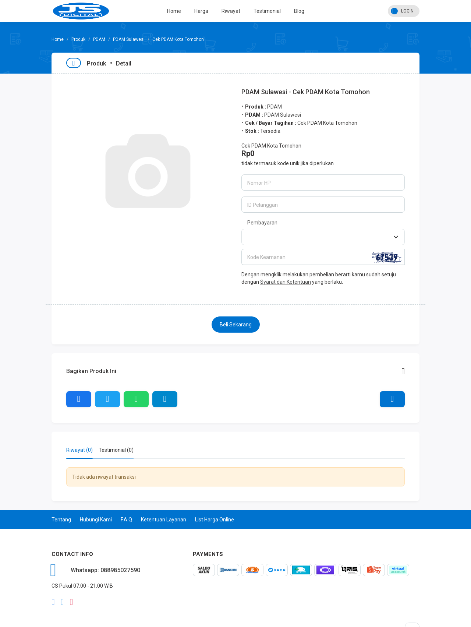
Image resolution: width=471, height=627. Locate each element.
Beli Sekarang (236, 324)
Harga (201, 11)
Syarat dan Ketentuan (285, 282)
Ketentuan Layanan (163, 519)
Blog (299, 11)
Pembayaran (262, 223)
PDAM (99, 39)
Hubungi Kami (96, 519)
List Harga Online (214, 519)
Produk (78, 39)
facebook (53, 602)
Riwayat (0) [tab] (79, 450)
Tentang (61, 519)
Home (174, 11)
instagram (71, 602)
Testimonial (267, 11)
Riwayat (231, 11)
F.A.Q (126, 519)
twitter (62, 602)
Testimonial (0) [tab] (116, 450)
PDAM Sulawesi (129, 39)
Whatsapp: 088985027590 (105, 570)
